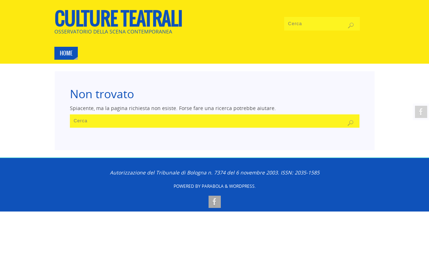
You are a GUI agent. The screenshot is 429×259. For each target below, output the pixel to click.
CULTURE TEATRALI (118, 20)
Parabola (213, 186)
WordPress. (242, 186)
